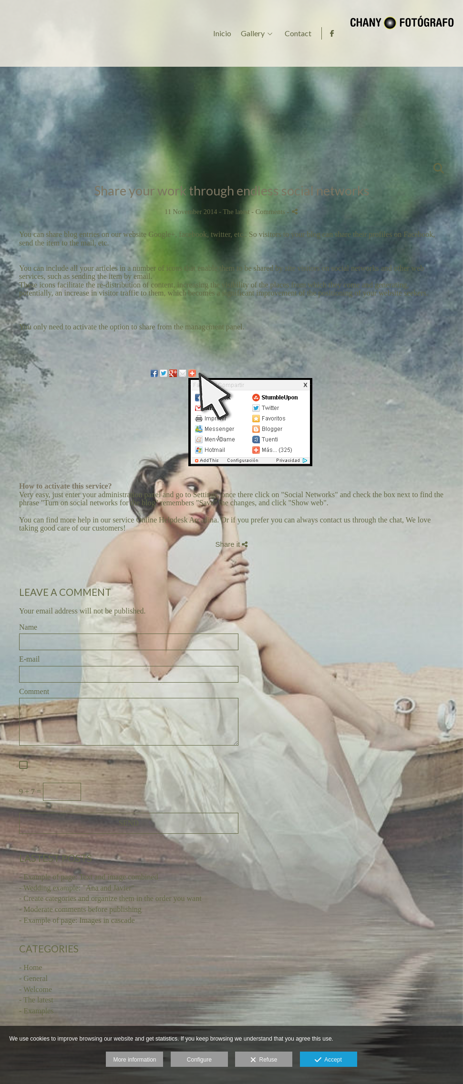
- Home (30, 967)
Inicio (336, 33)
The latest (236, 211)
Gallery (367, 33)
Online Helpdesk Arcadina (176, 520)
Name (28, 627)
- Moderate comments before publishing (80, 909)
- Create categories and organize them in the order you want (110, 898)
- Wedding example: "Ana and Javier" (76, 888)
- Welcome (35, 989)
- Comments (269, 211)
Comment (34, 691)
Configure (199, 1059)
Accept (328, 1060)
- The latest (36, 1000)
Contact (412, 33)
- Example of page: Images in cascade (77, 920)
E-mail (29, 659)
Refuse (264, 1060)
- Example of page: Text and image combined (88, 877)
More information (134, 1059)
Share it (232, 544)
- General (33, 978)
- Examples (36, 1011)
